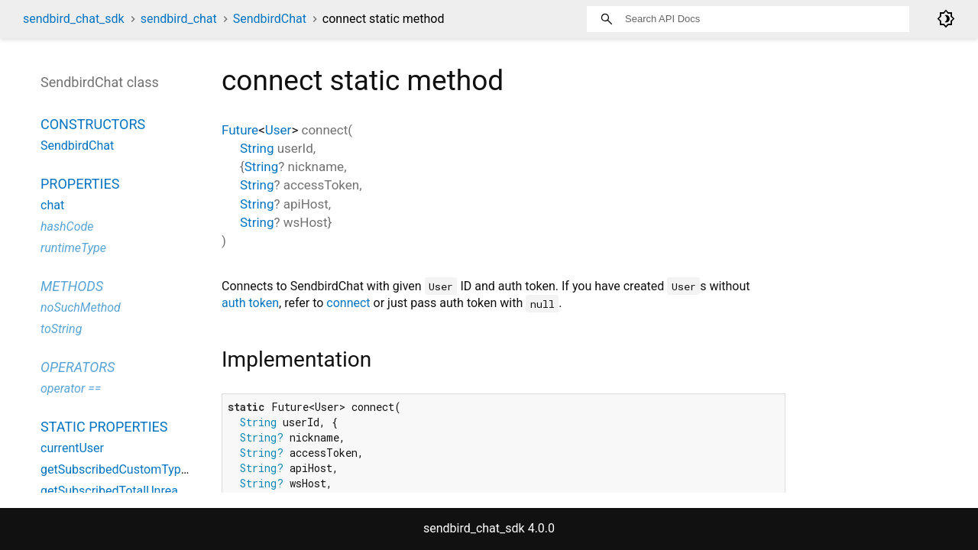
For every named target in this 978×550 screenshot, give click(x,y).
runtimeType (73, 248)
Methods (71, 286)
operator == (70, 388)
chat (52, 205)
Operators (77, 367)
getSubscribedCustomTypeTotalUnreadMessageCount (187, 469)
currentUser (72, 448)
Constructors (92, 124)
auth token (250, 303)
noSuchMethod (80, 307)
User (278, 130)
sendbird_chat (179, 18)
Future (240, 130)
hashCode (66, 226)
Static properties (104, 427)
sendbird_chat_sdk (74, 18)
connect (348, 303)
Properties (79, 184)
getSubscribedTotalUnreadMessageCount (153, 491)
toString (61, 329)
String (257, 148)
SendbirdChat (269, 18)
